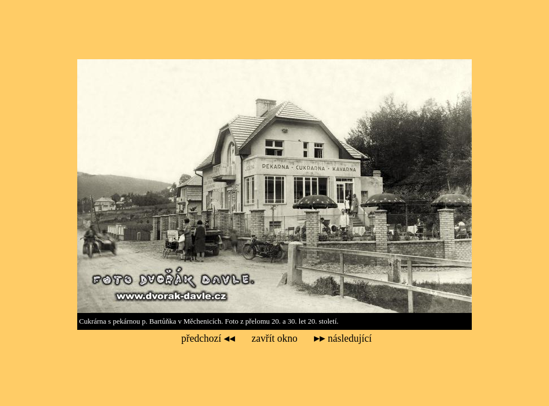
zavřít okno (274, 338)
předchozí (208, 338)
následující (342, 338)
